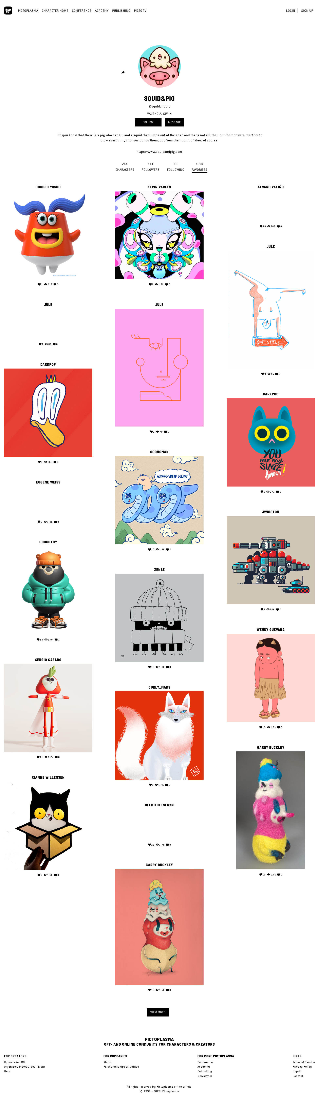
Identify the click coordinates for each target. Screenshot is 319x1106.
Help (7, 1071)
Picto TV (140, 10)
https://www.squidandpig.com (159, 152)
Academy (102, 10)
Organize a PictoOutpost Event (24, 1066)
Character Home (55, 10)
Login (290, 10)
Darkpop (48, 364)
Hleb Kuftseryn (159, 802)
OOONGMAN (159, 451)
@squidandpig (159, 106)
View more (157, 1012)
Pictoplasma (28, 10)
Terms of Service (304, 1062)
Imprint (298, 1071)
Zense (159, 568)
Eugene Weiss (48, 481)
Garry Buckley (270, 746)
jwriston (270, 511)
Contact (298, 1076)
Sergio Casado (48, 658)
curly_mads (159, 685)
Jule (271, 247)
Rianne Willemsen (48, 775)
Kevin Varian (159, 187)
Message (174, 122)
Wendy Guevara (271, 629)
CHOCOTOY (48, 541)
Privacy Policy (302, 1066)
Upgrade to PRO (14, 1062)
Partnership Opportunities (121, 1066)
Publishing (121, 10)
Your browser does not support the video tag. (270, 206)
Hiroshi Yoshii (48, 187)
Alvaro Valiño (271, 187)
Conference (81, 10)
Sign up (307, 10)
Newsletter (205, 1076)
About (107, 1062)
